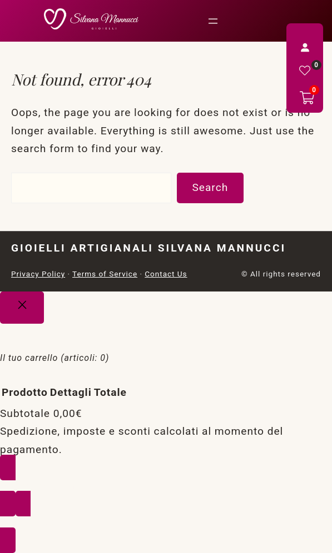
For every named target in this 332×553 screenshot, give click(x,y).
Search (210, 187)
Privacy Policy (38, 273)
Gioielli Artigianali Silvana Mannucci (148, 248)
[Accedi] (305, 47)
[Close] (22, 307)
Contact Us (166, 273)
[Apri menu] (213, 21)
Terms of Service (104, 273)
